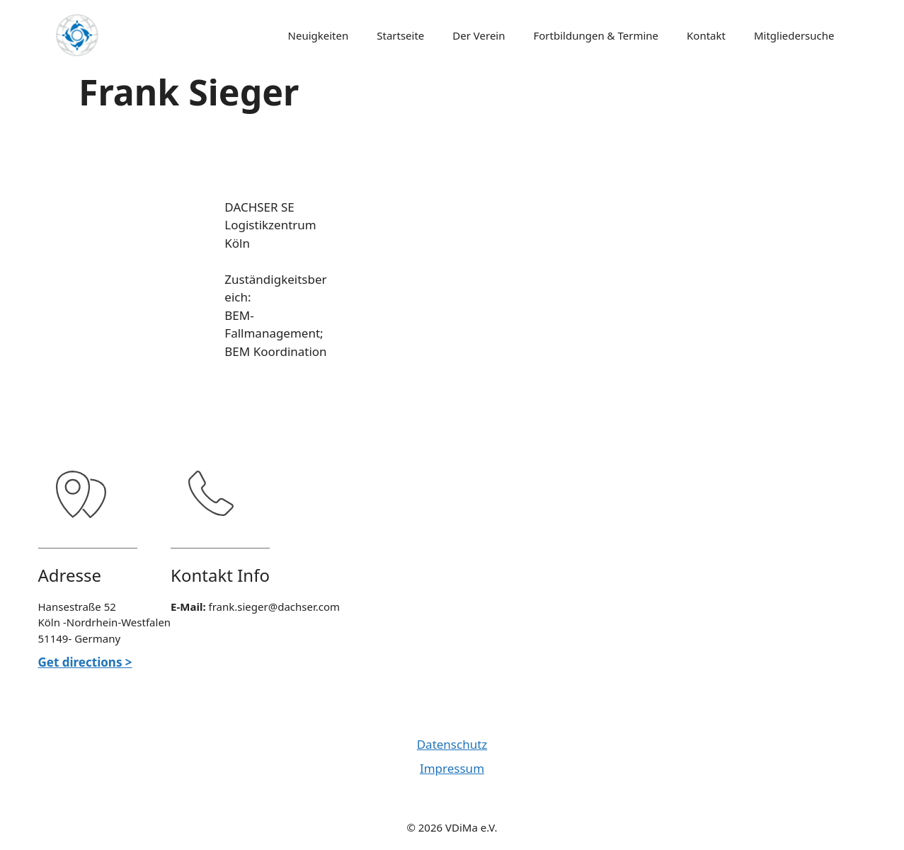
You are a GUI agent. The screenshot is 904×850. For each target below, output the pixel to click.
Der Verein (478, 35)
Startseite (400, 35)
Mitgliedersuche (794, 35)
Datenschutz (452, 744)
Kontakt (706, 35)
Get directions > (85, 662)
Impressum (452, 768)
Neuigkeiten (318, 35)
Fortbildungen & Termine (596, 35)
